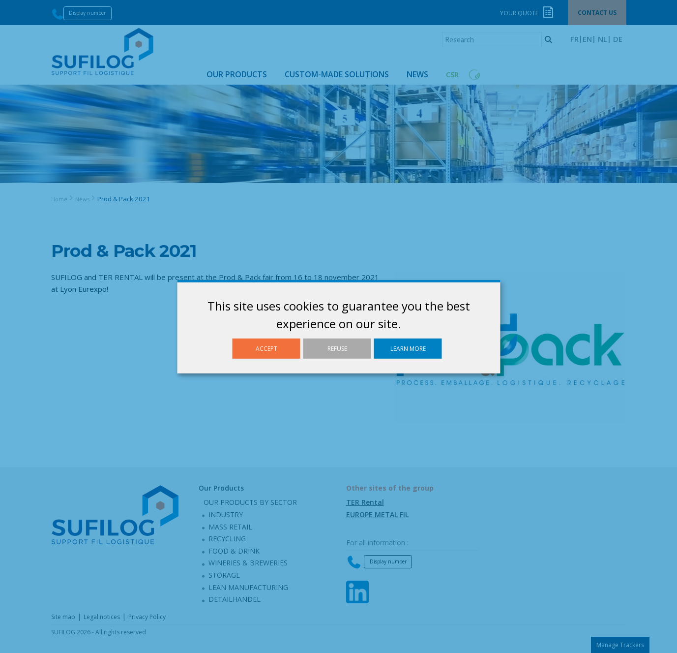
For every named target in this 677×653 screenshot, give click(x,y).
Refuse (337, 348)
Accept (266, 348)
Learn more (408, 348)
